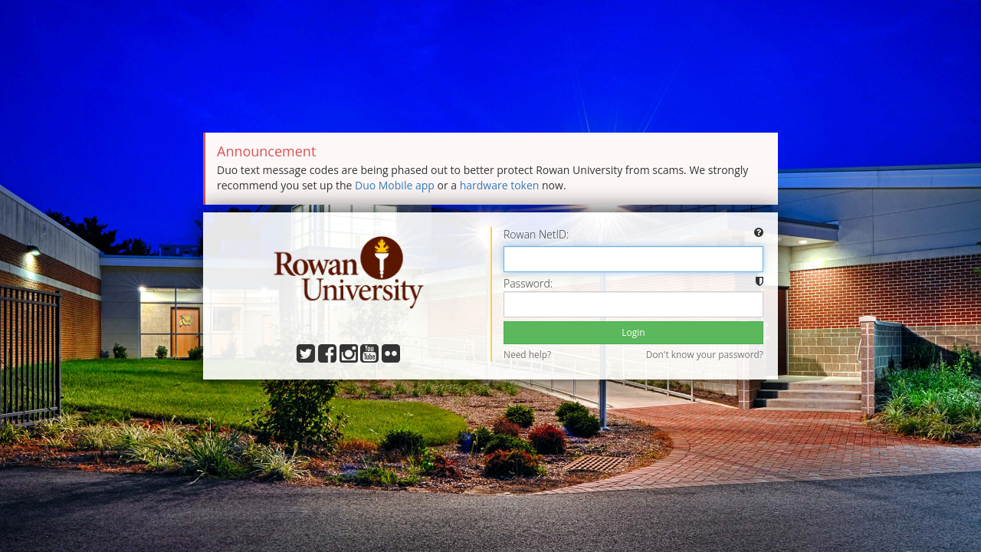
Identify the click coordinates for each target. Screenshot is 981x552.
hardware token (500, 185)
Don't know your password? (704, 354)
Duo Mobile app (395, 185)
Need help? (527, 354)
